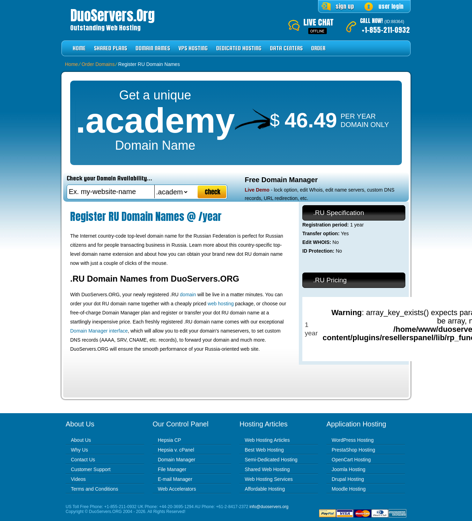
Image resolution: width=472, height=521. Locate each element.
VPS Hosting (193, 48)
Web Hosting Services (269, 479)
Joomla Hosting (349, 469)
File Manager (172, 469)
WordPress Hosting (353, 440)
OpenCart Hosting (351, 459)
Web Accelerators (177, 489)
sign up (344, 6)
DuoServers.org (112, 15)
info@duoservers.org (269, 506)
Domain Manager (176, 459)
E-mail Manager (175, 479)
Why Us (79, 450)
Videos (78, 479)
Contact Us (83, 459)
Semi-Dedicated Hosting (271, 459)
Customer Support (91, 469)
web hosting (221, 303)
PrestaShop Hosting (353, 450)
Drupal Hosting (348, 479)
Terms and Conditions (94, 489)
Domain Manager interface (99, 331)
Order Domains (98, 64)
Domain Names (152, 48)
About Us (81, 440)
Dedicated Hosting (238, 48)
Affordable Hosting (265, 489)
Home (79, 48)
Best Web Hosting (264, 450)
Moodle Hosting (349, 489)
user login (391, 6)
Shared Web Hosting (267, 469)
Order (318, 48)
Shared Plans (110, 48)
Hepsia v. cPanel (176, 450)
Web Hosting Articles (267, 440)
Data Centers (286, 48)
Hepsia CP (169, 440)
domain (188, 294)
